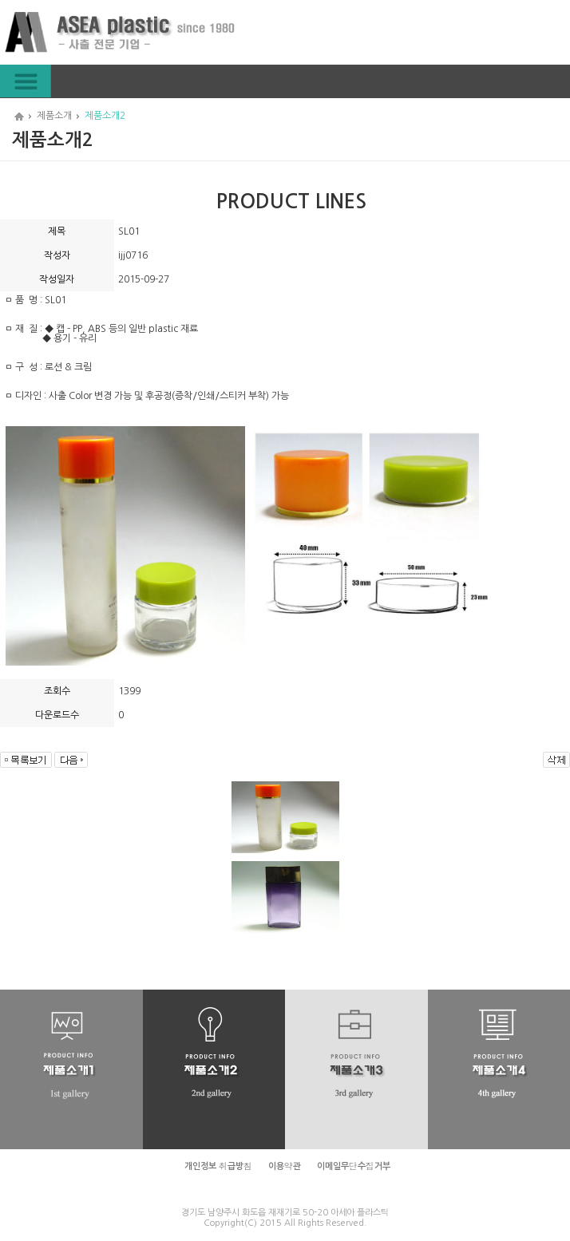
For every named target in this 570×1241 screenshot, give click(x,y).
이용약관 (284, 1166)
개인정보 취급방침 (218, 1166)
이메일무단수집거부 (353, 1166)
